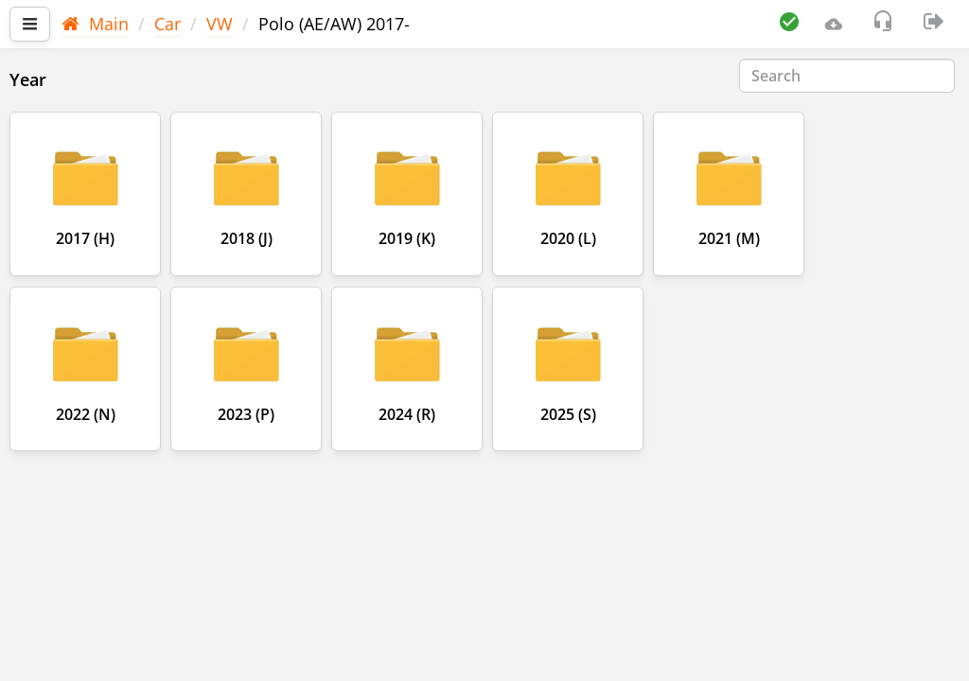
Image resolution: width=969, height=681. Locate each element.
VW (219, 23)
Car (167, 23)
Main (95, 23)
